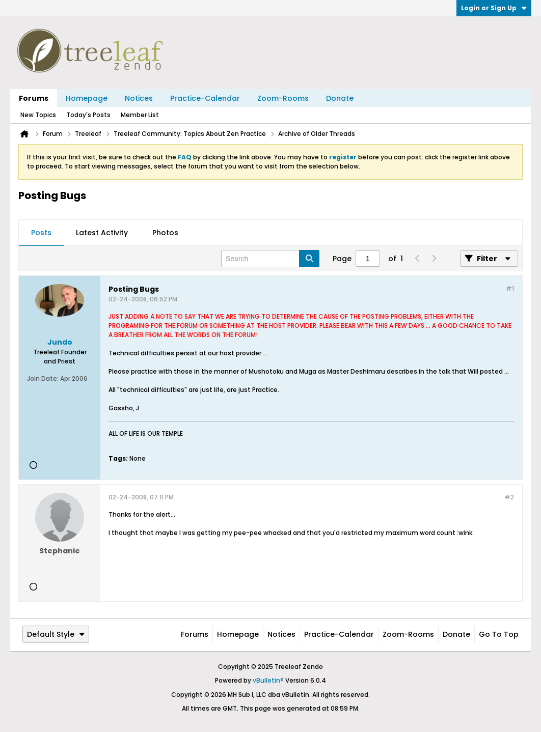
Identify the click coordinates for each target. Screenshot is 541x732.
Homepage (86, 98)
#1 (510, 288)
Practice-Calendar (205, 98)
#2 (509, 497)
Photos (165, 233)
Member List (140, 114)
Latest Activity (102, 233)
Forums (33, 98)
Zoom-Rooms (283, 98)
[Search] (270, 258)
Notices (139, 98)
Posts (41, 233)
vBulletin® (268, 680)
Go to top (499, 634)
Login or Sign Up (494, 8)
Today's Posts (88, 114)
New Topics (38, 114)
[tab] (41, 233)
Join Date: (43, 378)
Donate (340, 98)
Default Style (56, 634)
